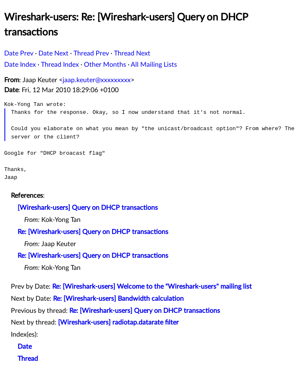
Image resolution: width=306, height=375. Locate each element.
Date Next (53, 53)
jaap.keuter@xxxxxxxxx (97, 80)
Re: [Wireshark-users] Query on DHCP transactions (93, 232)
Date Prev (18, 53)
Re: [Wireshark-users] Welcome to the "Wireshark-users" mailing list (152, 286)
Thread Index (60, 64)
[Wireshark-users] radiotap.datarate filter (118, 322)
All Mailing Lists (154, 64)
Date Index (20, 64)
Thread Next (132, 53)
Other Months (105, 64)
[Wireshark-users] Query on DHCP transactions (88, 207)
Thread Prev (91, 53)
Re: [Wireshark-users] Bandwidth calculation (118, 298)
